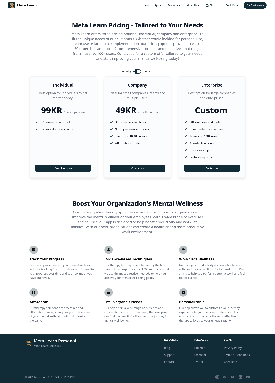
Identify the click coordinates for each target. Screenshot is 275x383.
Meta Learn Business (47, 346)
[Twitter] (232, 377)
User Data (230, 362)
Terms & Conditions (237, 355)
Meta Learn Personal (55, 341)
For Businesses (255, 5)
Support (169, 355)
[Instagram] (217, 377)
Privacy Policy (233, 348)
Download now (63, 168)
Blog (167, 348)
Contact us (137, 168)
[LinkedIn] (240, 377)
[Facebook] (225, 377)
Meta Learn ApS (43, 377)
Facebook (200, 355)
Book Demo (232, 5)
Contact (169, 362)
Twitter (198, 362)
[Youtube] (248, 377)
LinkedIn (199, 348)
